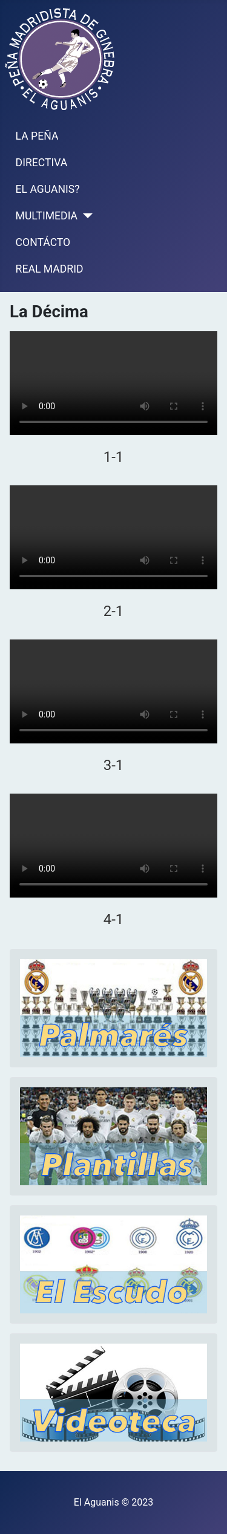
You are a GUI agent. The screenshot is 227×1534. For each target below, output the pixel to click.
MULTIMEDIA (47, 216)
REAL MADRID (50, 269)
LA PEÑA (37, 136)
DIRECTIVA (42, 163)
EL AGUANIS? (48, 189)
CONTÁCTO (43, 242)
